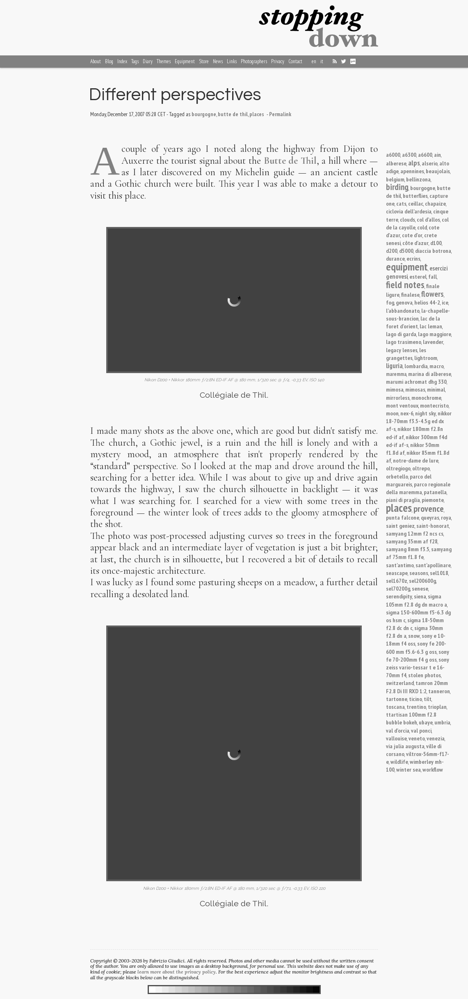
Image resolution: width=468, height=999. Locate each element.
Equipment (185, 61)
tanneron (439, 691)
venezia (436, 738)
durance (395, 258)
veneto (417, 738)
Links (232, 61)
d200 (391, 250)
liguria (394, 365)
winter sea (408, 769)
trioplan (437, 706)
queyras (430, 517)
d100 (436, 243)
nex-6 (406, 413)
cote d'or (412, 235)
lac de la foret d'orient (413, 322)
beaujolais (438, 171)
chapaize (435, 203)
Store (204, 61)
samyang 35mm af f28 (412, 541)
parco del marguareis (408, 480)
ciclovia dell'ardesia (408, 211)
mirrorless (398, 397)
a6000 (393, 154)
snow (414, 635)
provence (428, 508)
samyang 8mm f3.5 (407, 549)
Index (122, 61)
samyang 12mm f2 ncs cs (414, 533)
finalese (410, 294)
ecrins (413, 258)
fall (432, 276)
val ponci (421, 730)
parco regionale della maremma (418, 488)
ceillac (415, 203)
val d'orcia (397, 730)
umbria (442, 722)
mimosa (395, 389)
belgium (395, 179)
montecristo (434, 405)
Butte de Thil (290, 161)
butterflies (415, 195)
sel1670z (396, 580)
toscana (395, 706)
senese (420, 588)
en (314, 61)
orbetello (397, 476)
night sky (425, 413)
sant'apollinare (433, 565)
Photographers (254, 61)
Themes (164, 61)
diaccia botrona (433, 250)
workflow (432, 769)
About (95, 61)
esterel (418, 276)
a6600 (425, 154)
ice (445, 302)
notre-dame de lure (415, 460)
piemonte (433, 500)
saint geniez (400, 525)
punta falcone (402, 517)
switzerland (400, 683)
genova (404, 302)
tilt (427, 699)
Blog (109, 61)
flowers (432, 294)
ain (437, 154)
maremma (396, 374)
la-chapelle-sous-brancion (418, 314)
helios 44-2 (427, 302)
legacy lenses (402, 350)
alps (414, 162)
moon (392, 413)
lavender (433, 342)
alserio (430, 163)
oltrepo (421, 468)
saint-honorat (432, 525)
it (321, 61)
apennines (412, 171)
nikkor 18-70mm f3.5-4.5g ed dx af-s (419, 421)
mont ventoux (402, 405)
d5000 (406, 250)
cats (401, 203)
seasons (418, 573)
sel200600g (422, 580)
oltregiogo (398, 468)
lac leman (431, 326)
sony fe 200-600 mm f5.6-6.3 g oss (416, 647)
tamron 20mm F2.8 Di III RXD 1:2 (417, 686)
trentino (416, 706)
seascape (397, 573)
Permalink (280, 114)
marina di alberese (429, 374)
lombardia (416, 366)
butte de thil (233, 114)
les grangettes (406, 354)
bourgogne (422, 188)
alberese (396, 163)
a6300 (409, 154)
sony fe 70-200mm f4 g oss (417, 655)
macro (436, 366)
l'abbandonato (403, 310)
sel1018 (439, 573)
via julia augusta (405, 746)
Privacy (277, 61)
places (399, 507)
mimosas (415, 389)
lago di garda (401, 334)
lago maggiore (434, 334)
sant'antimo (400, 565)
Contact (295, 61)
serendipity (399, 596)
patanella (435, 492)
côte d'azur (415, 243)
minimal (436, 389)
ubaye (426, 722)
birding (397, 186)
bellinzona (418, 179)
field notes (405, 284)
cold (422, 227)
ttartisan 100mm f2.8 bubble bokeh (411, 718)
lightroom (425, 358)
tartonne (396, 699)
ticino (415, 699)
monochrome (426, 397)
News (218, 61)
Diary (148, 61)
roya (446, 517)
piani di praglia (403, 500)
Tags (135, 61)
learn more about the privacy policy (176, 972)
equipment (407, 266)
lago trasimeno (403, 342)
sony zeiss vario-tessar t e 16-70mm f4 (417, 667)
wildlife (399, 761)
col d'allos (428, 219)
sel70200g (398, 588)
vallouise (396, 738)
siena (420, 596)
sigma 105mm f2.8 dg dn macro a (416, 600)
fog (390, 302)
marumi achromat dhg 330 (416, 381)
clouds (407, 219)
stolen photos (424, 675)
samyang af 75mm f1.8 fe (419, 553)
